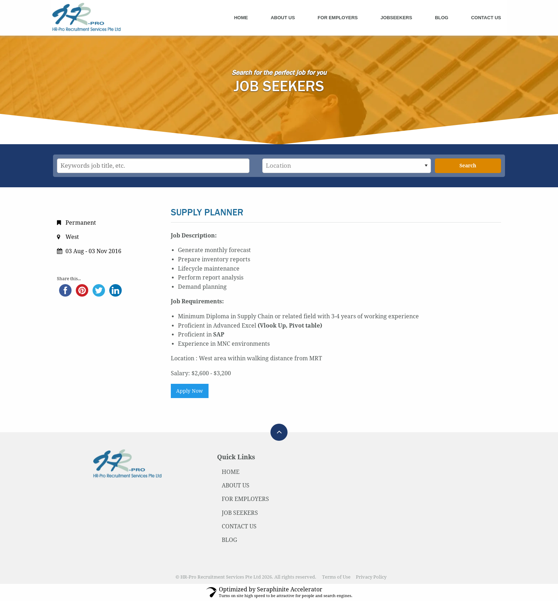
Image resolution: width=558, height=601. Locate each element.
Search (467, 165)
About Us (283, 17)
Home (241, 17)
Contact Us (486, 17)
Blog (441, 17)
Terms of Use (336, 577)
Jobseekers (396, 17)
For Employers (338, 17)
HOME (230, 472)
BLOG (229, 540)
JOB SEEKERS (240, 512)
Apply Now (189, 391)
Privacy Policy (371, 577)
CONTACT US (239, 526)
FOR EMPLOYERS (245, 499)
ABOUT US (235, 485)
